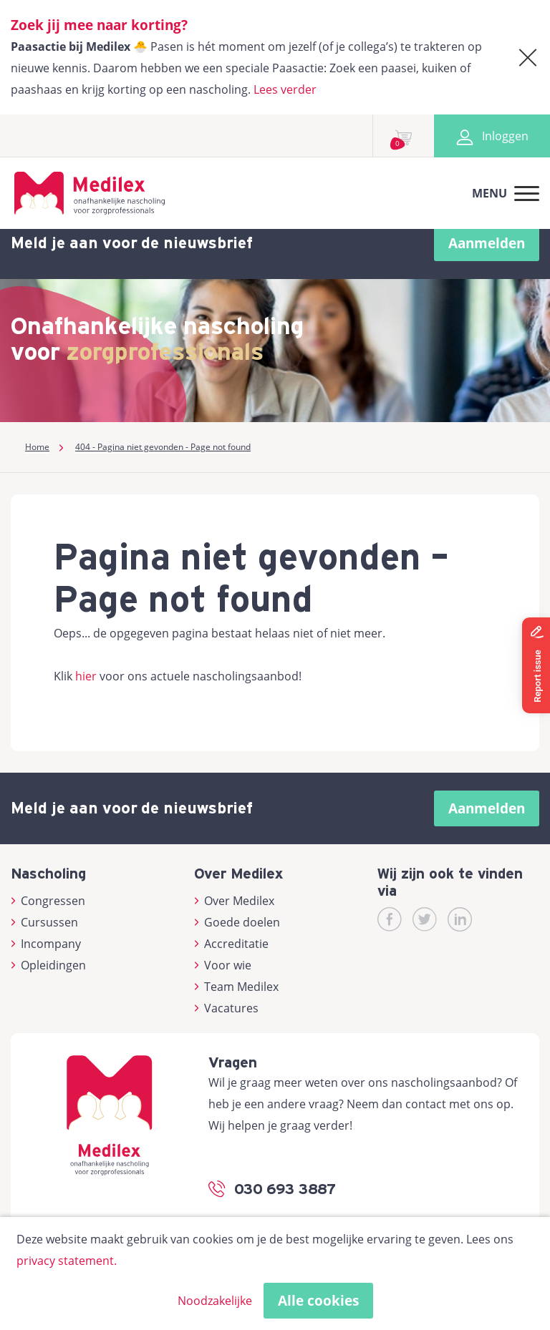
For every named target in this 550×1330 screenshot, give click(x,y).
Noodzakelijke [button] (215, 1301)
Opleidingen (48, 965)
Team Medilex (236, 986)
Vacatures (226, 1008)
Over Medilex (234, 901)
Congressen (48, 901)
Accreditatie (231, 944)
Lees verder (285, 89)
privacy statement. (66, 1260)
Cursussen (44, 922)
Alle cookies (318, 1300)
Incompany (46, 944)
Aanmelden (486, 243)
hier (86, 676)
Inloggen (492, 136)
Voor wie (222, 965)
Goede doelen (237, 922)
